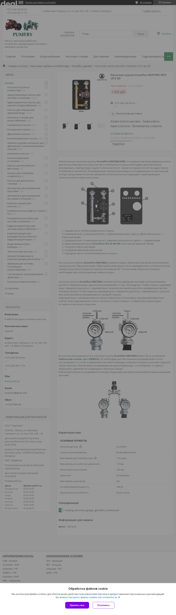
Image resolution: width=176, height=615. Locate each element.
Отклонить (103, 605)
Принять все (77, 605)
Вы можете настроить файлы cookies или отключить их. (87, 597)
